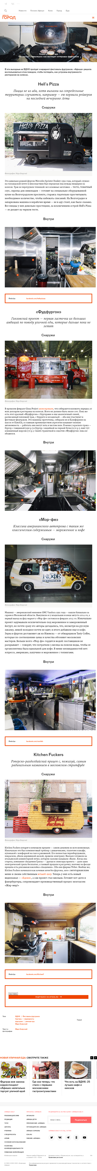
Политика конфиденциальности (13, 1147)
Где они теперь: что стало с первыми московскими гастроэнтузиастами (45, 1077)
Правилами (33, 1165)
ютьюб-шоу (44, 874)
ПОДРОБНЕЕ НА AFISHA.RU (48, 997)
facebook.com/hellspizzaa (35, 298)
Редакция (8, 1119)
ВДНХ (17, 1016)
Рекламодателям (11, 1115)
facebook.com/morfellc (34, 741)
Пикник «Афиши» (33, 1138)
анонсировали (46, 409)
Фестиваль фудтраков (31, 1016)
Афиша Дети (32, 1119)
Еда (41, 26)
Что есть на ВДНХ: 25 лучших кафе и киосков (78, 1075)
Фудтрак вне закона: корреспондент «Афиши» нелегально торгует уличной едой (13, 1077)
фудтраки (19, 1021)
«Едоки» (26, 878)
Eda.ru (29, 1134)
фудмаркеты (29, 1019)
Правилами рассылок (55, 1157)
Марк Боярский (21, 1024)
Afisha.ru (30, 1115)
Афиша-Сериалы (33, 1130)
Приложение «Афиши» (36, 1123)
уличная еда (29, 1021)
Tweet (79, 1020)
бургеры (18, 1019)
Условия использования (15, 1142)
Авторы (7, 1127)
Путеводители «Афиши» (37, 1127)
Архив (6, 1138)
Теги (6, 1123)
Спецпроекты (10, 1134)
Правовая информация (14, 1152)
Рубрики (7, 1130)
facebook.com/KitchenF (35, 974)
